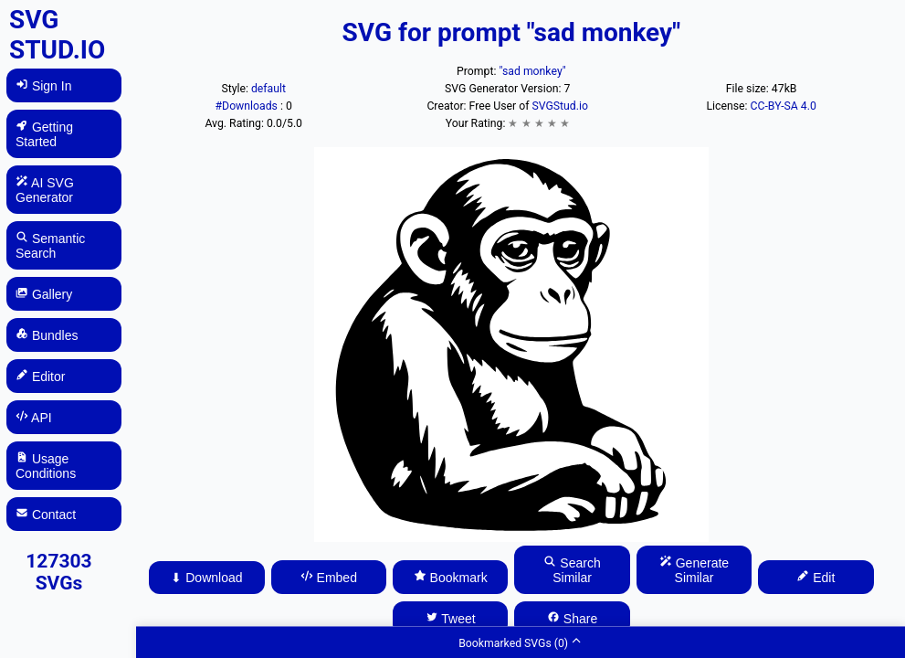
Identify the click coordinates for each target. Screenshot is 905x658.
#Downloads (248, 106)
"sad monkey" (533, 71)
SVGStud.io (560, 106)
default (268, 88)
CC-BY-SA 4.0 (783, 106)
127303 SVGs (58, 572)
